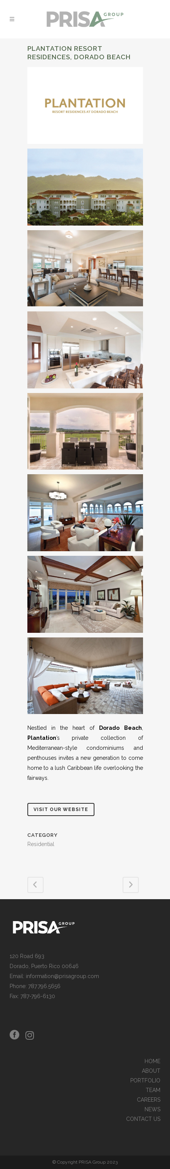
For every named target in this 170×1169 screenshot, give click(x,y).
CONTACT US (143, 1119)
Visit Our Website (61, 809)
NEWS (152, 1109)
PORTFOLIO (145, 1081)
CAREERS (148, 1100)
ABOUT (151, 1071)
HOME (152, 1061)
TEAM (153, 1090)
